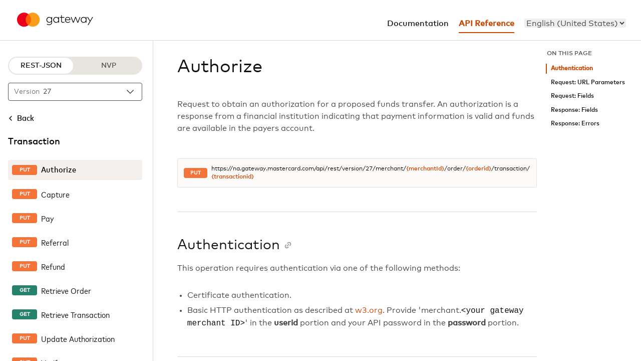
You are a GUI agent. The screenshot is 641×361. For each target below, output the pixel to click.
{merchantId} (425, 169)
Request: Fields (572, 96)
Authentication (572, 68)
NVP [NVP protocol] (108, 65)
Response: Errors (575, 123)
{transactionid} (232, 177)
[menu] (575, 23)
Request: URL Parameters (588, 82)
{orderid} (478, 169)
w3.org (369, 311)
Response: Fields (574, 110)
